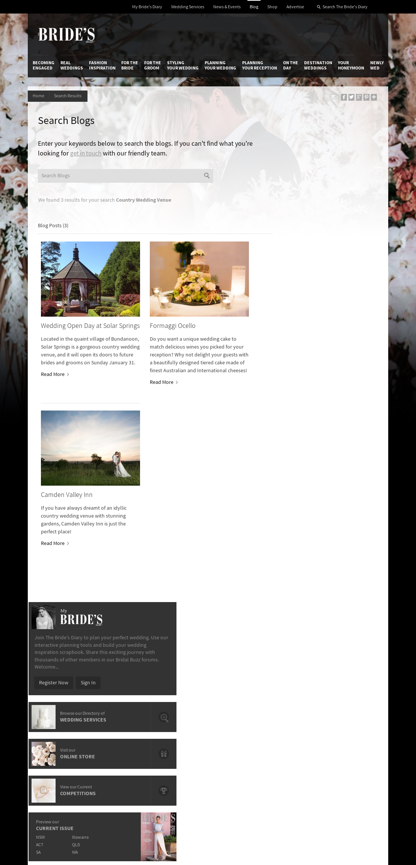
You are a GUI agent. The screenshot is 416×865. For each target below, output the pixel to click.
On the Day (290, 65)
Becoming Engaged (43, 65)
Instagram (347, 684)
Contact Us (44, 668)
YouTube (345, 719)
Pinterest (346, 707)
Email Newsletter (348, 734)
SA (274, 372)
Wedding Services (187, 7)
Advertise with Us (51, 676)
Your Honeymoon (351, 65)
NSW (276, 357)
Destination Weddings (318, 65)
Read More (55, 375)
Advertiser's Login (111, 660)
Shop (272, 7)
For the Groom (152, 65)
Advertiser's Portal (230, 676)
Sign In (324, 202)
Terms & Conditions (290, 668)
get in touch (107, 154)
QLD (313, 365)
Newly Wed (377, 65)
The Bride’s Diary (66, 35)
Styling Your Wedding (183, 65)
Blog (254, 7)
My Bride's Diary (147, 7)
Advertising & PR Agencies (169, 686)
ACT (275, 365)
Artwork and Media (231, 668)
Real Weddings (71, 65)
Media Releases (167, 660)
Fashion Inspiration (102, 65)
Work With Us (47, 683)
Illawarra (317, 357)
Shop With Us (224, 660)
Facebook (347, 672)
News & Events (227, 7)
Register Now (289, 202)
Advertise (295, 7)
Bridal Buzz (348, 661)
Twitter (344, 695)
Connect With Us (346, 651)
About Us (42, 660)
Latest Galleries (168, 676)
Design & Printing (110, 668)
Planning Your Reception (259, 65)
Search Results (71, 96)
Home (39, 96)
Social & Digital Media (115, 676)
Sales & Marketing (111, 683)
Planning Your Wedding (220, 65)
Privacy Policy (284, 660)
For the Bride (129, 65)
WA (312, 372)
